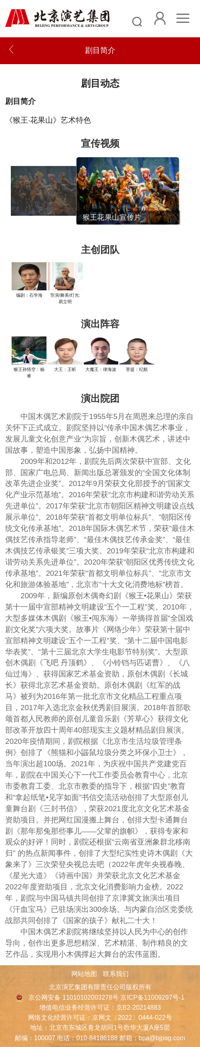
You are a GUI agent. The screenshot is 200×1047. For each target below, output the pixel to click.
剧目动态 (100, 83)
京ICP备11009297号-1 (152, 997)
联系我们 (116, 973)
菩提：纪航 (137, 369)
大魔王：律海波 (100, 369)
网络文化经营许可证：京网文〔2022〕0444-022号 (100, 1017)
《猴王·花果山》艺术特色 (48, 120)
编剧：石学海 (29, 295)
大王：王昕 (65, 369)
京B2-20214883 (138, 1007)
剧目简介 (20, 101)
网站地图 (84, 973)
